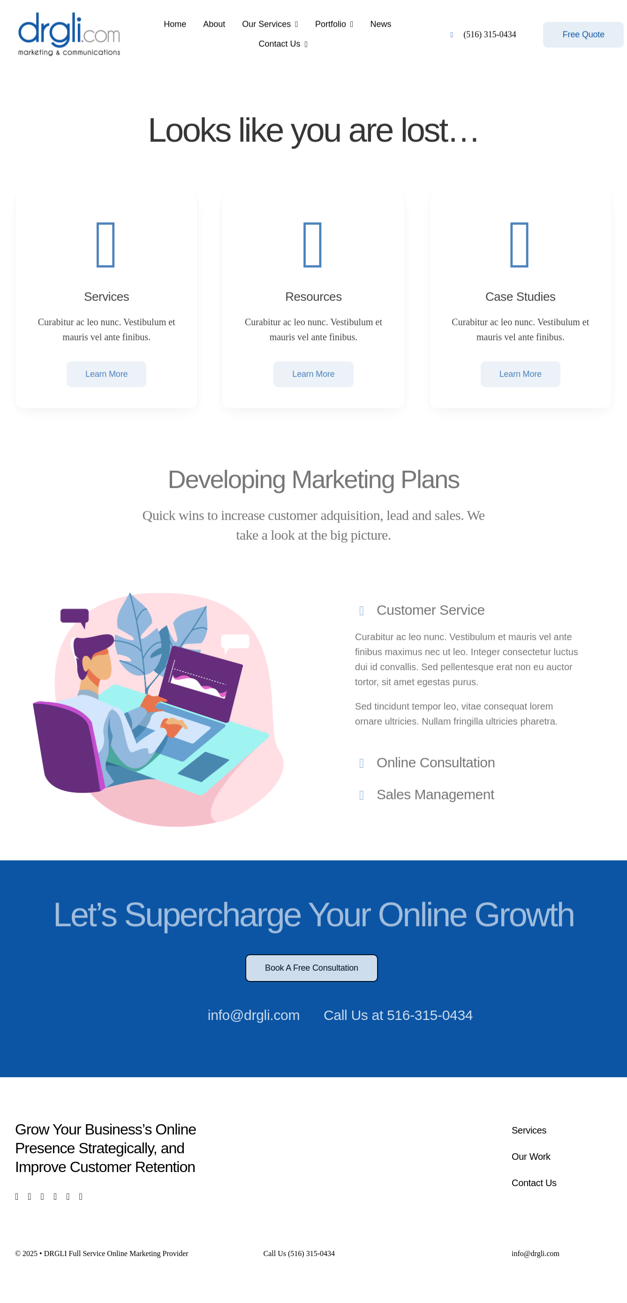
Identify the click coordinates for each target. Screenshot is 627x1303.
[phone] (81, 1196)
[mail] (67, 1196)
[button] (468, 607)
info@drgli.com (250, 1015)
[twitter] (29, 1196)
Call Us (299, 1253)
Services (529, 1130)
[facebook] (16, 1196)
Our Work (531, 1156)
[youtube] (55, 1196)
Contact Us (534, 1183)
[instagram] (42, 1196)
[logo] (69, 12)
